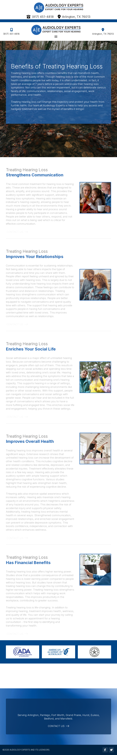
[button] (56, 36)
